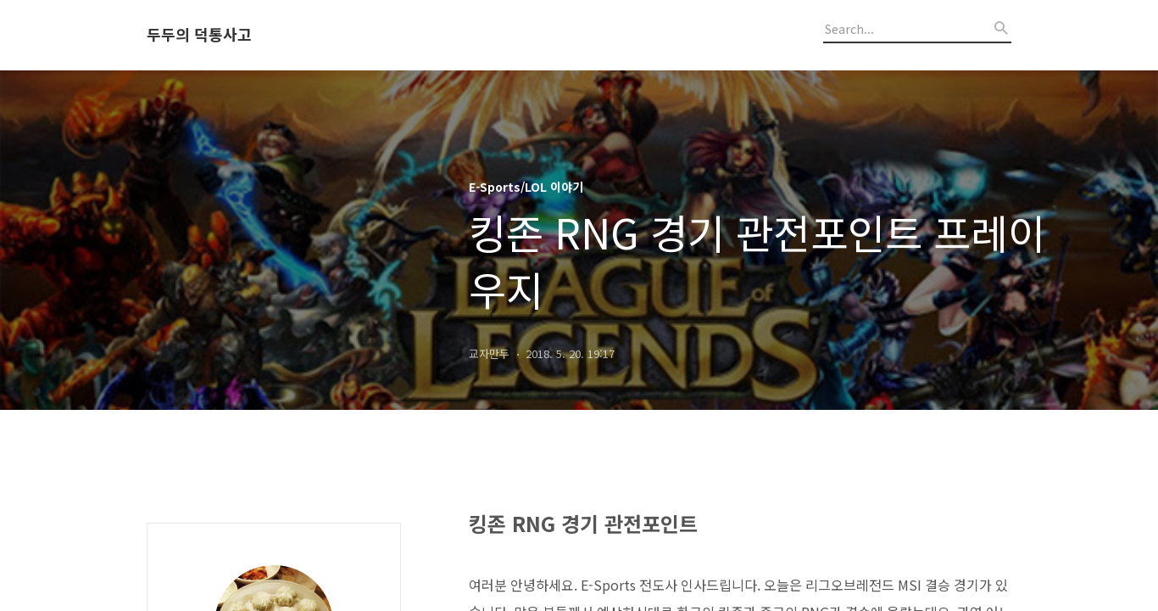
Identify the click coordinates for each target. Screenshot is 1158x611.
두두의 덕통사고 (199, 34)
